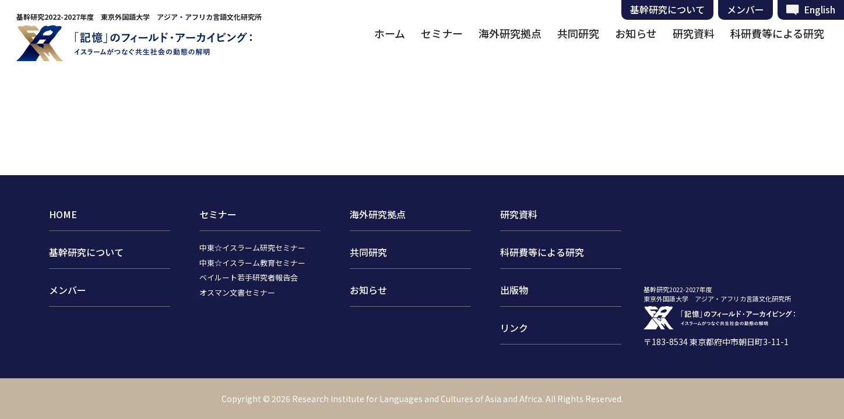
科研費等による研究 (777, 33)
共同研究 (578, 33)
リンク (514, 328)
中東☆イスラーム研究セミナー (252, 247)
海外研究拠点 (510, 33)
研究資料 (694, 33)
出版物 (514, 290)
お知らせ (636, 33)
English (819, 9)
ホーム (389, 33)
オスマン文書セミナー (237, 292)
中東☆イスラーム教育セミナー (252, 262)
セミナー (442, 33)
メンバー (745, 9)
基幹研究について (667, 9)
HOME (63, 214)
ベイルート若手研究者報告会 (248, 277)
